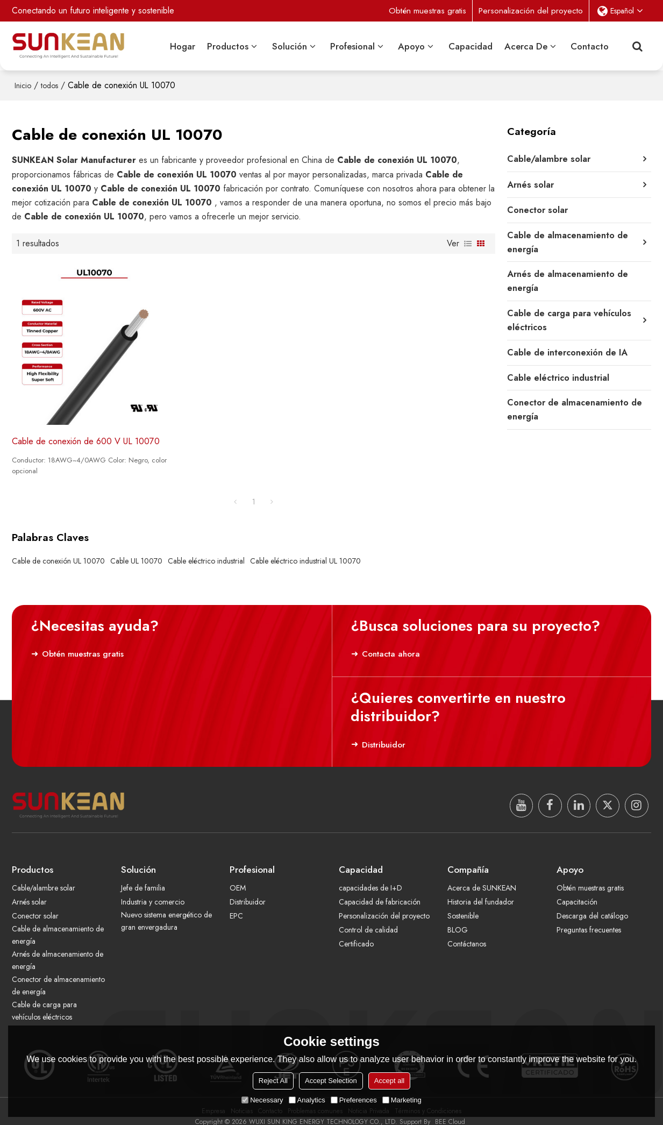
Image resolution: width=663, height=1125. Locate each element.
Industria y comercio (153, 891)
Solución (289, 45)
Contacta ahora (390, 643)
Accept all (389, 1081)
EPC (236, 905)
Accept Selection (331, 1081)
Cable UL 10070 (136, 549)
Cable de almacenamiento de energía (54, 924)
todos (49, 85)
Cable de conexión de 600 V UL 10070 (86, 430)
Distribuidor (382, 734)
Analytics (307, 1100)
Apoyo (411, 45)
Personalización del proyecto (531, 10)
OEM (238, 877)
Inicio (23, 85)
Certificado (356, 933)
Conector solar (35, 905)
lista (467, 242)
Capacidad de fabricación (380, 891)
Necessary (262, 1100)
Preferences (354, 1100)
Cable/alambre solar (44, 877)
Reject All (273, 1081)
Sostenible (463, 905)
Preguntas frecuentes (590, 919)
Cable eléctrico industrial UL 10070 (305, 549)
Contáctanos (466, 933)
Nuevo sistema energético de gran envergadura (168, 910)
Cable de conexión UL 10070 (58, 549)
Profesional (352, 45)
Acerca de (525, 45)
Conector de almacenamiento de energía (57, 975)
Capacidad (470, 45)
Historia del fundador (481, 891)
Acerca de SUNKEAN (482, 877)
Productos (227, 45)
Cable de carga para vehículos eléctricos (45, 1000)
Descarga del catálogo (593, 905)
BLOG (457, 919)
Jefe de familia (144, 877)
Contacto (590, 45)
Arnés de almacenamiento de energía (58, 950)
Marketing (402, 1100)
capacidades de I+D (371, 877)
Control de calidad (368, 919)
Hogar (182, 45)
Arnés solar (29, 891)
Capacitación (577, 891)
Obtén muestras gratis (427, 10)
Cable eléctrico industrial (206, 549)
